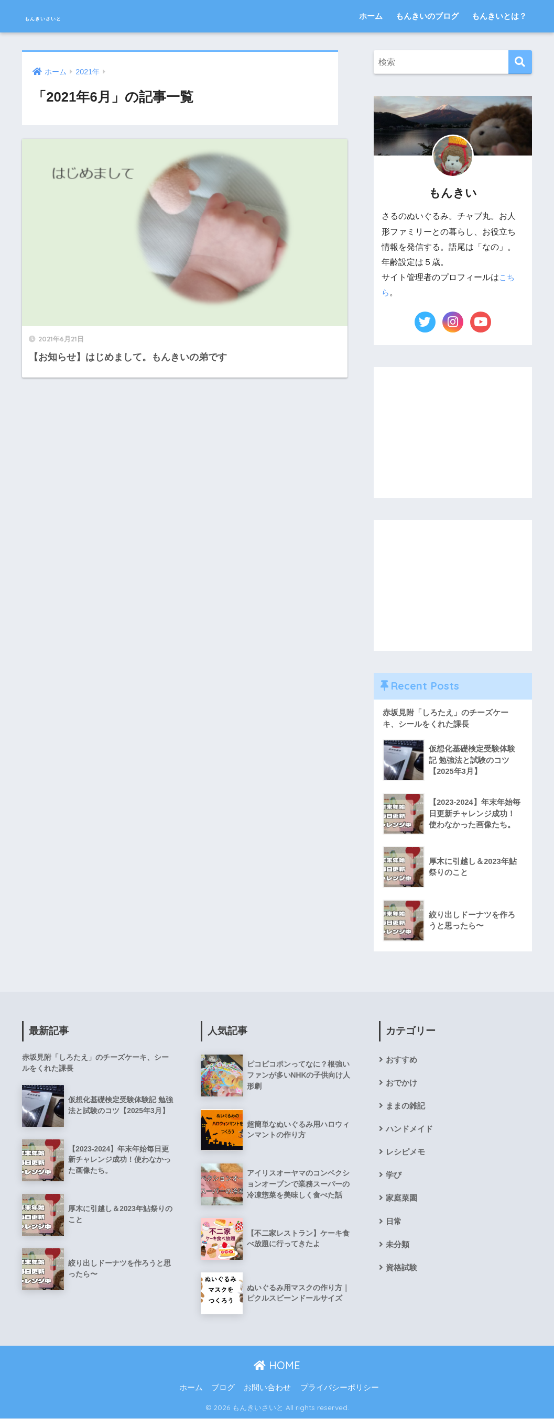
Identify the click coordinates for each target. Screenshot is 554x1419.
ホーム (371, 16)
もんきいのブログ (427, 16)
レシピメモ (407, 1155)
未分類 (398, 1250)
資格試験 (402, 1274)
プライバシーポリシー (339, 1388)
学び (394, 1179)
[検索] (520, 62)
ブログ (223, 1388)
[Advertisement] (452, 432)
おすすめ (402, 1061)
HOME (277, 1366)
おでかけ (402, 1084)
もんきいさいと (70, 16)
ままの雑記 (407, 1108)
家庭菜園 (402, 1203)
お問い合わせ (267, 1388)
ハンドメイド (411, 1132)
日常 (394, 1226)
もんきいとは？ (499, 16)
